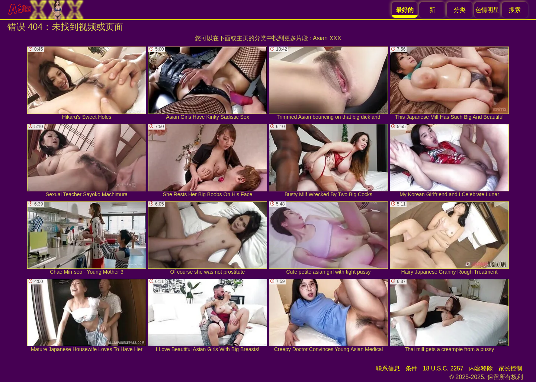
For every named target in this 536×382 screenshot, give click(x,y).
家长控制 (510, 368)
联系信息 (388, 368)
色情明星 (487, 10)
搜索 (515, 10)
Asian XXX (327, 38)
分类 (460, 10)
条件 (411, 368)
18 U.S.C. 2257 (443, 368)
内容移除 (481, 368)
